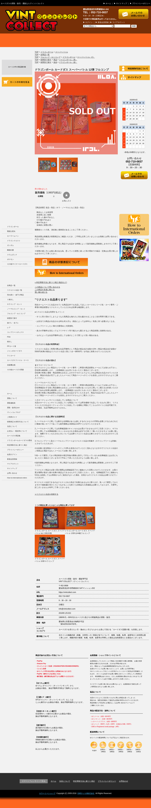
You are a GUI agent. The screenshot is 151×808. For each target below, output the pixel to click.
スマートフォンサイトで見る (33, 781)
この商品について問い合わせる (47, 287)
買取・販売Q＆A (13, 408)
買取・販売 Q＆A (106, 40)
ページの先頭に (140, 764)
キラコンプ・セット (14, 304)
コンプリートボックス (15, 332)
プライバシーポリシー (141, 3)
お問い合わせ (12, 473)
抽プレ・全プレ (13, 323)
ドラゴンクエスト (13, 241)
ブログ (136, 40)
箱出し (9, 341)
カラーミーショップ (47, 793)
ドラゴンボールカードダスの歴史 (17, 192)
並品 (55, 62)
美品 (55, 60)
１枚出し (10, 299)
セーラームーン (13, 236)
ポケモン (10, 259)
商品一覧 (75, 40)
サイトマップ (121, 3)
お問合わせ (123, 781)
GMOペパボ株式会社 (86, 793)
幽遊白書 (10, 250)
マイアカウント (118, 22)
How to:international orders (17, 478)
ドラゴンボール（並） (68, 62)
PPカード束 (11, 346)
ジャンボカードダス (14, 351)
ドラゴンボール (13, 226)
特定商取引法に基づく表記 (17, 445)
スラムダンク (12, 255)
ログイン (89, 22)
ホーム (108, 3)
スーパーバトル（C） (86, 57)
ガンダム (10, 245)
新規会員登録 (103, 22)
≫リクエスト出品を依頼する (46, 494)
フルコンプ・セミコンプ (16, 313)
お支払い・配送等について (17, 127)
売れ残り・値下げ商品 (15, 295)
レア (8, 327)
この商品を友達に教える (45, 290)
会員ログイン (12, 454)
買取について (15, 40)
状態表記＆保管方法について (18, 422)
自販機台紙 (11, 365)
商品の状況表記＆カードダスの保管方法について (17, 104)
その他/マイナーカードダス (17, 264)
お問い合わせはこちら (135, 12)
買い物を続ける (41, 292)
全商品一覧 (11, 285)
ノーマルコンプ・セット (16, 309)
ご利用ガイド (17, 92)
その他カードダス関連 (15, 370)
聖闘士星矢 (11, 231)
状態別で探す (12, 318)
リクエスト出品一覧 (14, 290)
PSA (8, 337)
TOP (36, 52)
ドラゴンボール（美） (68, 60)
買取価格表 (45, 40)
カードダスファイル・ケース (18, 360)
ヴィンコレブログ (13, 412)
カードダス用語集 (17, 152)
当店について (17, 116)
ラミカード (11, 355)
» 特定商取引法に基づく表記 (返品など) (51, 282)
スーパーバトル (61, 52)
